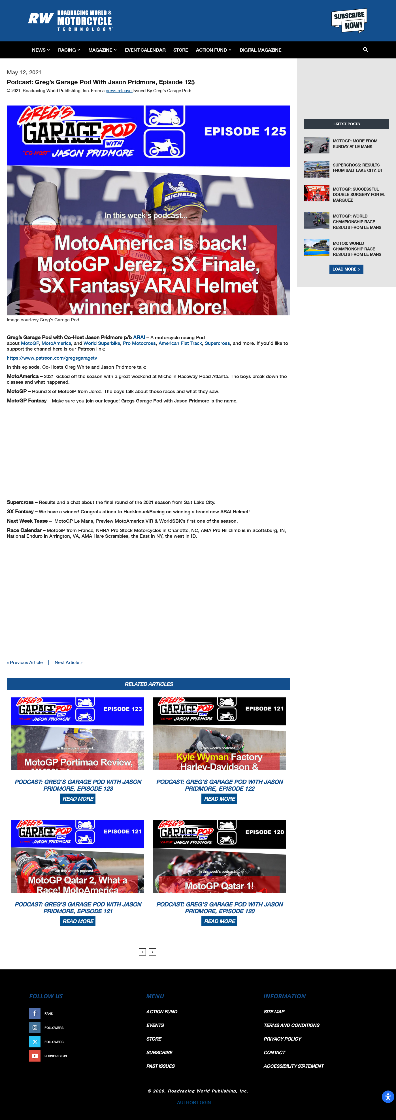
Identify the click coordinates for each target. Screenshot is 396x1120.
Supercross (217, 343)
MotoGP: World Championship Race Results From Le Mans (357, 221)
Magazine (102, 49)
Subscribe (123, 1056)
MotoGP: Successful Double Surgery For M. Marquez (359, 195)
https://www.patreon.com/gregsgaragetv (52, 358)
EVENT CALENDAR (145, 49)
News (41, 49)
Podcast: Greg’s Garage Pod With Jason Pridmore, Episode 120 (219, 907)
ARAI (139, 337)
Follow (126, 1028)
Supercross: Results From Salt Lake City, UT (358, 168)
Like (129, 1013)
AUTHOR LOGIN (194, 1102)
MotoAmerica (56, 343)
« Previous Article (25, 662)
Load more (346, 269)
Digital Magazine (260, 49)
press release (119, 90)
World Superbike (102, 343)
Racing (69, 49)
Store (180, 49)
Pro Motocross (139, 343)
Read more (77, 799)
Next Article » (68, 662)
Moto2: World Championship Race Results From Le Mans (357, 249)
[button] (365, 50)
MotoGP (30, 343)
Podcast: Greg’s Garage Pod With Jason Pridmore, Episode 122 (219, 785)
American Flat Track (180, 343)
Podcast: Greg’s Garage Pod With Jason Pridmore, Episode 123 (77, 785)
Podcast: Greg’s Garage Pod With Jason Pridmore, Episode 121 (77, 907)
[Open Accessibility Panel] (388, 1097)
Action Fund (213, 49)
